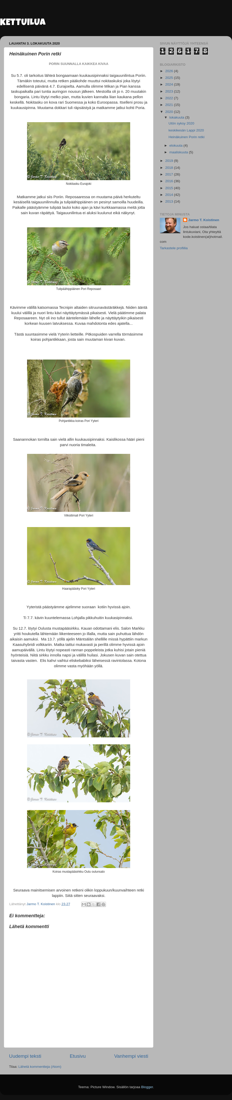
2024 (169, 84)
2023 (169, 91)
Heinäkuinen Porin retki (187, 137)
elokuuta (176, 145)
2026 (169, 71)
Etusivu (78, 1056)
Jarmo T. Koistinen (203, 220)
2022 (169, 98)
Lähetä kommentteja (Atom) (39, 1067)
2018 (169, 168)
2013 (169, 201)
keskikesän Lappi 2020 (186, 130)
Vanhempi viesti (131, 1056)
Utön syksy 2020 (181, 123)
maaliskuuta (179, 152)
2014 (169, 195)
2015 (169, 188)
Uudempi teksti (25, 1056)
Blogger (147, 1087)
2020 (169, 112)
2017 (169, 174)
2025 (169, 78)
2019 (169, 161)
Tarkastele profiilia (174, 248)
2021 (169, 105)
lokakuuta (177, 117)
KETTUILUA (23, 23)
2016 (169, 181)
